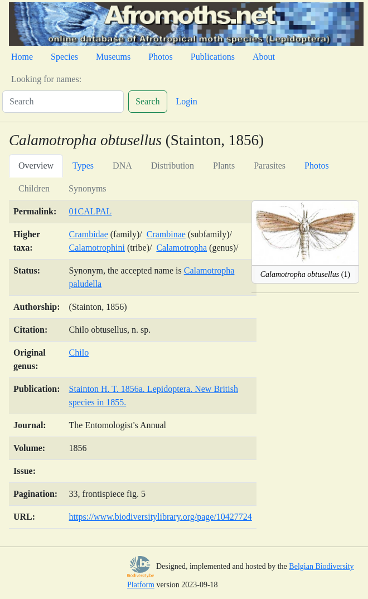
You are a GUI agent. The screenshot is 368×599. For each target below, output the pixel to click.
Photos (160, 56)
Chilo (79, 352)
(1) (305, 274)
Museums (113, 56)
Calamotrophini (97, 247)
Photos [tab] (316, 165)
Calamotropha (181, 247)
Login (186, 101)
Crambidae (88, 234)
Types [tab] (83, 165)
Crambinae (166, 234)
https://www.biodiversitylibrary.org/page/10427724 (160, 516)
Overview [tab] (36, 165)
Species (64, 56)
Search (147, 101)
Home (22, 56)
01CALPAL (90, 211)
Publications (213, 56)
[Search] (63, 101)
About (264, 56)
